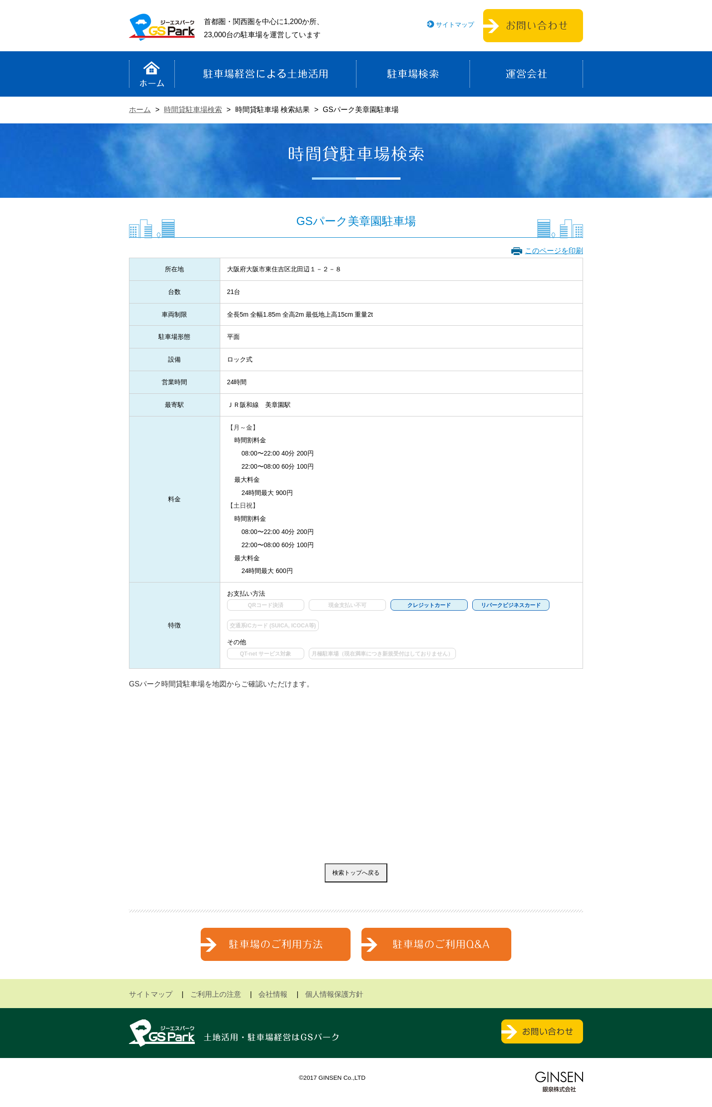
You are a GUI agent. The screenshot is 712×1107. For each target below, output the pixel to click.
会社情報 (272, 994)
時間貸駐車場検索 (193, 109)
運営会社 (526, 74)
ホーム (151, 74)
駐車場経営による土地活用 (265, 74)
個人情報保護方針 (334, 994)
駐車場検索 (413, 74)
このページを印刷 (554, 251)
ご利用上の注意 (215, 994)
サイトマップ (455, 24)
